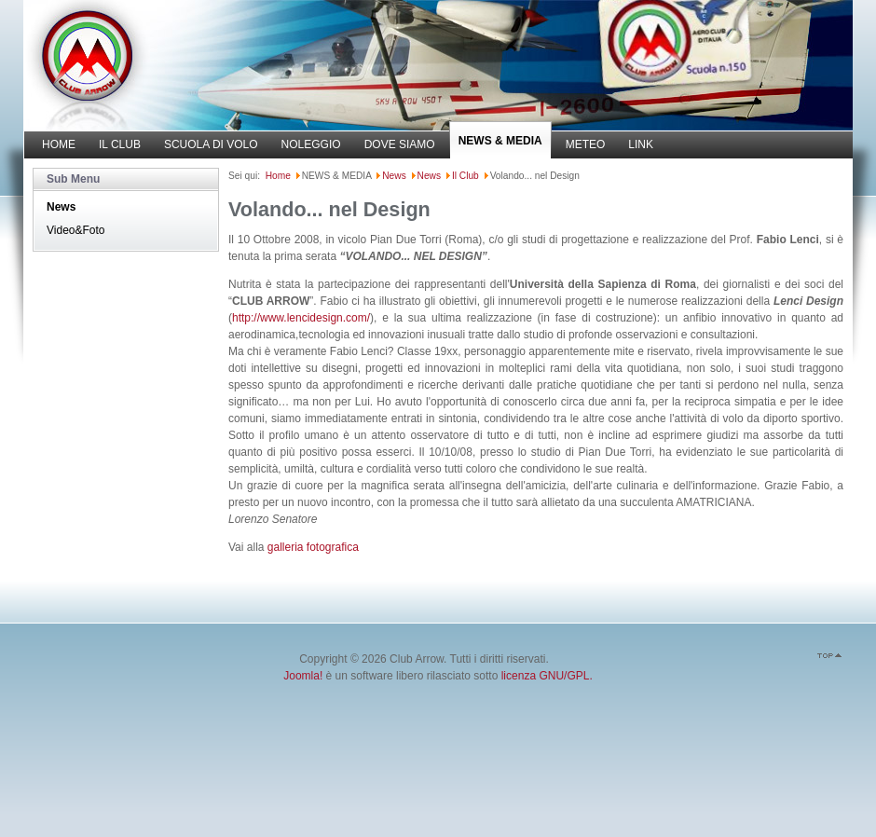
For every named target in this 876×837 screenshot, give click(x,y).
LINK (640, 144)
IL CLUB (120, 144)
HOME (58, 144)
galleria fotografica (313, 547)
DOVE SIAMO (399, 144)
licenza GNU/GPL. (547, 675)
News (61, 206)
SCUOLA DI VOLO (211, 144)
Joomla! (302, 675)
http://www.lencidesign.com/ (301, 317)
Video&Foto (76, 230)
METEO (586, 144)
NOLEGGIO (311, 144)
